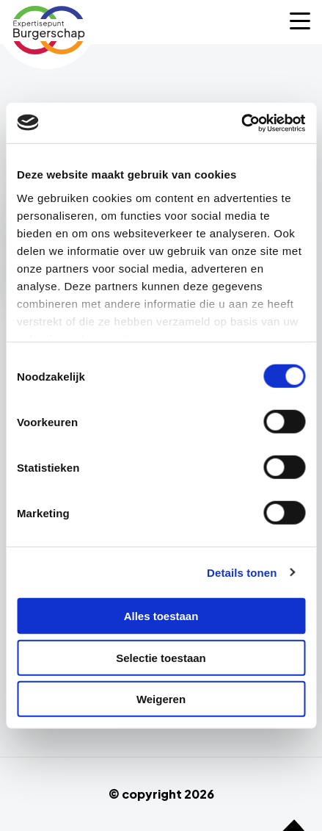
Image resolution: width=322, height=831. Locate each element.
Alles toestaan (161, 616)
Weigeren (161, 699)
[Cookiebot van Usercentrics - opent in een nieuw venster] (241, 122)
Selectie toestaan (161, 657)
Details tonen (242, 572)
